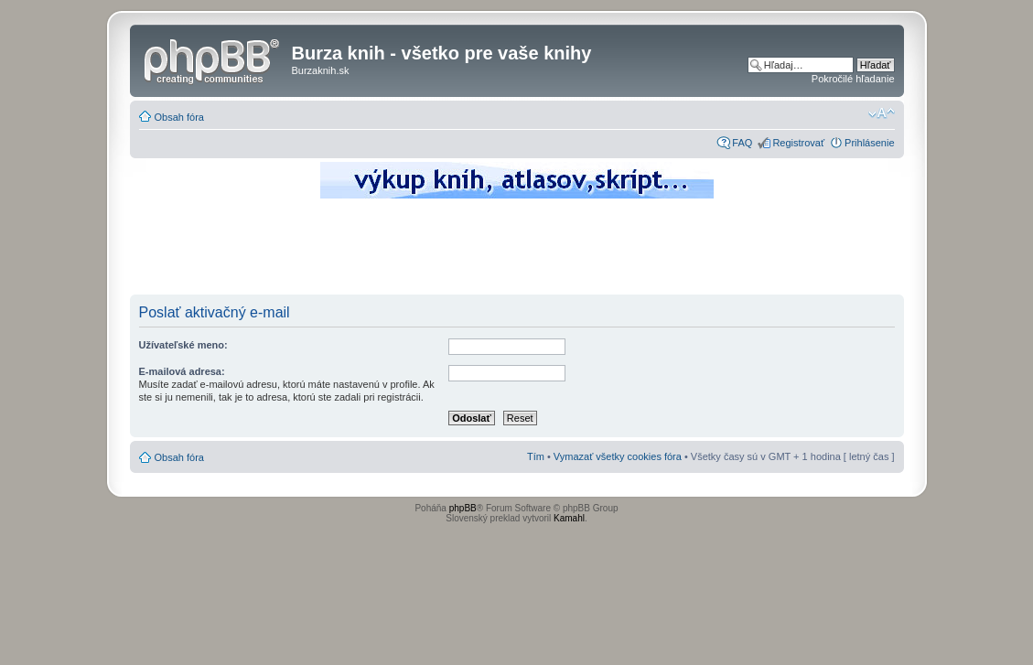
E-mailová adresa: (182, 371)
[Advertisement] (517, 251)
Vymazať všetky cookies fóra (618, 456)
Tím (535, 456)
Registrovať (798, 142)
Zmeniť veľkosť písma (881, 113)
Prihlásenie (869, 142)
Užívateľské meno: (183, 344)
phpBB (463, 508)
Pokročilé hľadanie (853, 78)
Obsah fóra (179, 117)
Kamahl (569, 518)
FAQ (742, 142)
